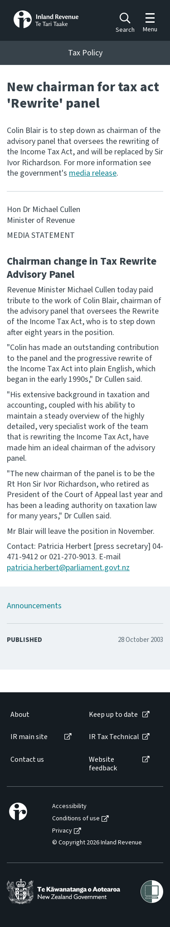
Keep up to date (113, 714)
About (19, 714)
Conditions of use (76, 819)
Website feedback (103, 764)
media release (93, 173)
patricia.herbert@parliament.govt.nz (68, 567)
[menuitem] (40, 714)
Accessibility (69, 806)
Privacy (62, 831)
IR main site (29, 737)
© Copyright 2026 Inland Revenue (97, 843)
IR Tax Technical (114, 737)
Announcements (34, 605)
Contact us (27, 759)
